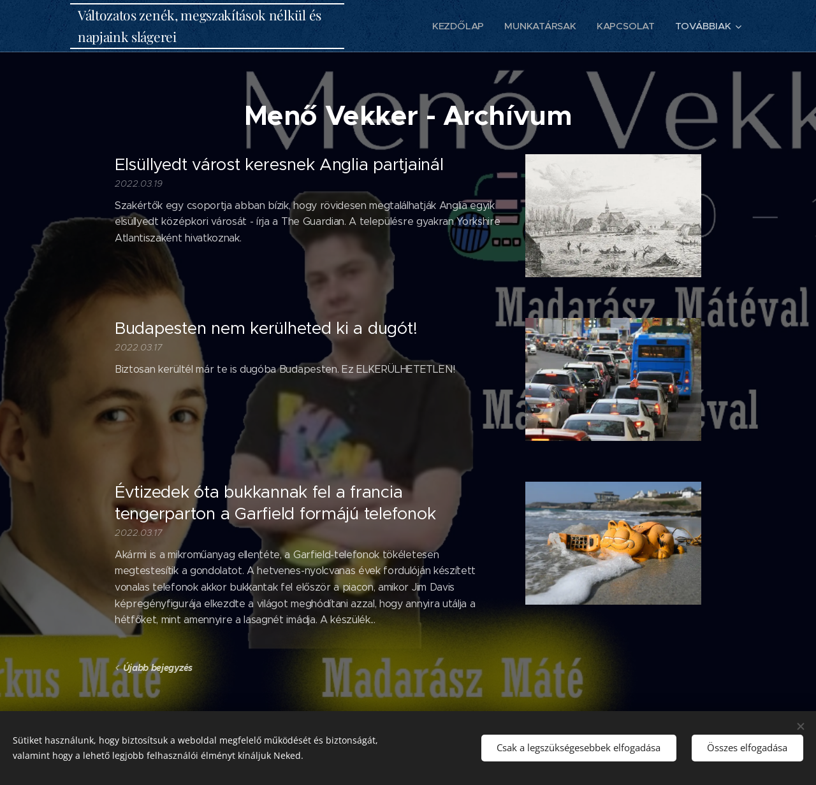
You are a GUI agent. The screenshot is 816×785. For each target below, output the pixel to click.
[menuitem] (458, 26)
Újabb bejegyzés (158, 667)
